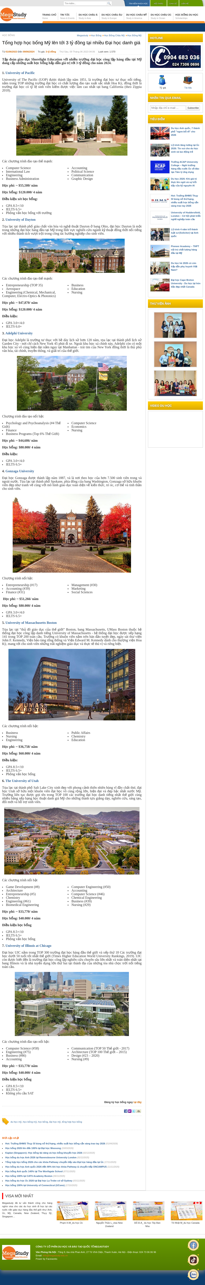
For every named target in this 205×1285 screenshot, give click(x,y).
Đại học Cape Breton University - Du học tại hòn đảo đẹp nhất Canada (186, 283)
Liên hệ (185, 4)
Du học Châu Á (88, 16)
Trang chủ (49, 16)
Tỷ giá (163, 82)
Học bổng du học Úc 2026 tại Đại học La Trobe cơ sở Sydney (45, 1180)
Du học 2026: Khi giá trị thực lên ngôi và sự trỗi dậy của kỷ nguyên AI (184, 182)
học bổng (43, 1122)
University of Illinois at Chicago (28, 945)
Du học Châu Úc (161, 16)
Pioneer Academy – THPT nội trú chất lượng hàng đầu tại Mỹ (185, 249)
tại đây (138, 1102)
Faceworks (51, 1259)
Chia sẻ (173, 4)
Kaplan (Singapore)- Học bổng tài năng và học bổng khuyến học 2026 (50, 1153)
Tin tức (67, 16)
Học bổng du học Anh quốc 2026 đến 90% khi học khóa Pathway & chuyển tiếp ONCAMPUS (62, 1166)
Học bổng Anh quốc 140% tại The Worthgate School (40, 1171)
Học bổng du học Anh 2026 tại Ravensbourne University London (47, 1157)
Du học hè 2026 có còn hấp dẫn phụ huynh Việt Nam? (184, 266)
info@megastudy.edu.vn (55, 1255)
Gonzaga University (19, 471)
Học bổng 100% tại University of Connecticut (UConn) (41, 1185)
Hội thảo (158, 4)
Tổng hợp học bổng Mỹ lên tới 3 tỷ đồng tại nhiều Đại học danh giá (71, 42)
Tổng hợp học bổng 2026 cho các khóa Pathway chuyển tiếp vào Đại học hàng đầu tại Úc (60, 1162)
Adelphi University (19, 333)
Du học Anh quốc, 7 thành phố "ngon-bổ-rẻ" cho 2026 (185, 131)
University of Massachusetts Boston (31, 622)
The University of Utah (22, 781)
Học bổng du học (186, 16)
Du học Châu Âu (112, 16)
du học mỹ (16, 1122)
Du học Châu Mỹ (136, 16)
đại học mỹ (55, 1122)
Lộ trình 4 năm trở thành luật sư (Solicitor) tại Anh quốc (184, 232)
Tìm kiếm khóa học (138, 4)
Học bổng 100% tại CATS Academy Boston (35, 1176)
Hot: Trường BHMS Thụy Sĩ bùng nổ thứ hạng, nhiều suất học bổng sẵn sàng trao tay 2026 (61, 1143)
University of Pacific (20, 73)
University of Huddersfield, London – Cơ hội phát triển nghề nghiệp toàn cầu (186, 216)
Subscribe (193, 107)
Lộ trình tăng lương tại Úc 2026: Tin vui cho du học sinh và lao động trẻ (185, 148)
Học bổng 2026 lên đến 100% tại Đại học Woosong (39, 1148)
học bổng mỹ (30, 1122)
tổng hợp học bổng (72, 1122)
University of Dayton (20, 219)
